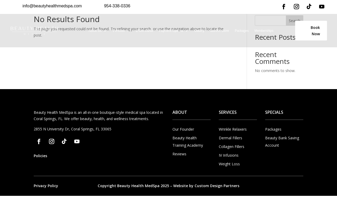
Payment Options (171, 31)
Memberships (263, 31)
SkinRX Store (219, 31)
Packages (242, 31)
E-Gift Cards (144, 31)
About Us (94, 31)
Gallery (199, 31)
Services (119, 31)
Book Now (315, 30)
